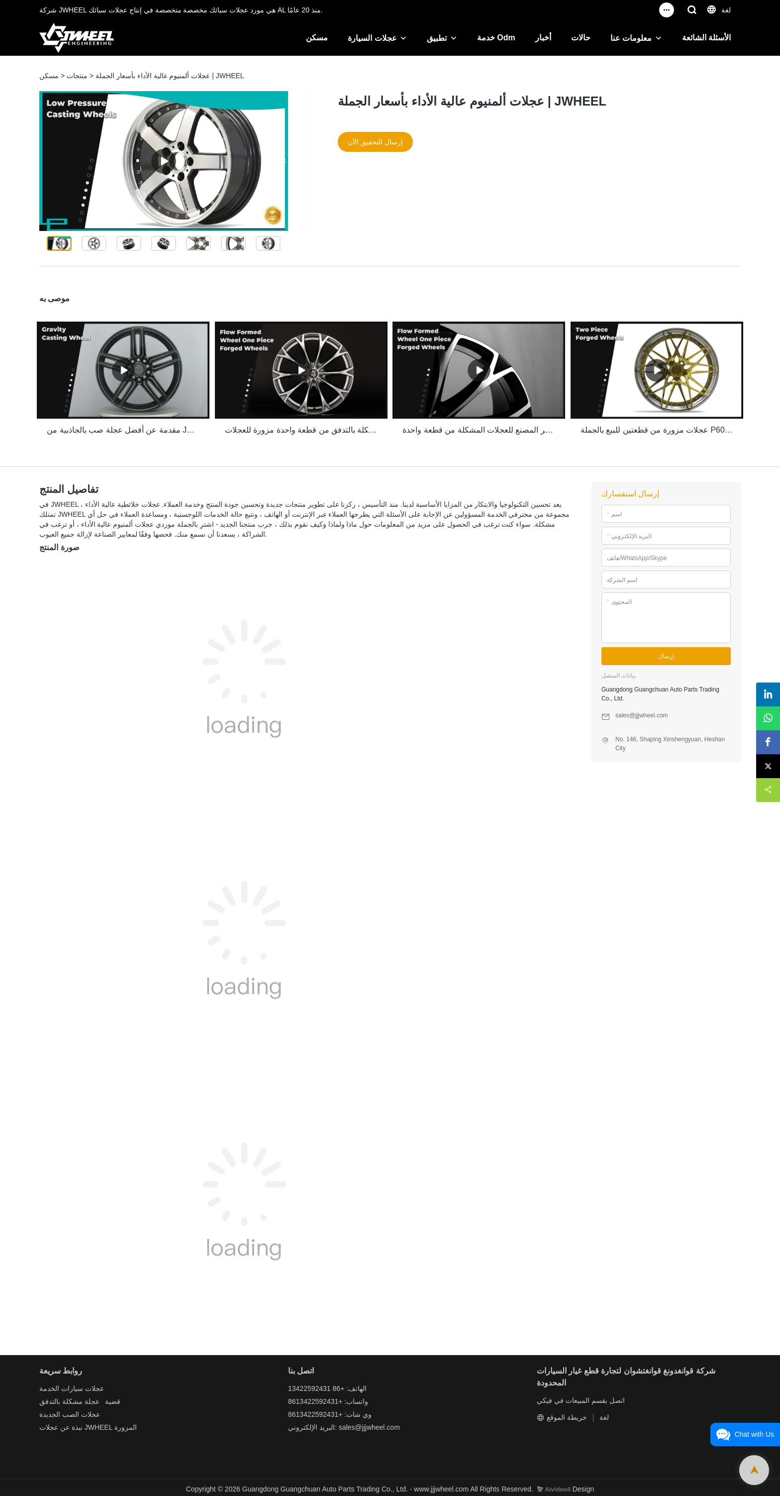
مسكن (317, 37)
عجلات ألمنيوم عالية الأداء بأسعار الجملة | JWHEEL (170, 76)
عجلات (48, 1424)
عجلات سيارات (82, 1385)
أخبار (543, 37)
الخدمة (49, 1385)
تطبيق (437, 38)
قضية (112, 1398)
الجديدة (49, 1411)
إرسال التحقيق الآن (375, 142)
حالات (580, 37)
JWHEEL (98, 1424)
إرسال (666, 653)
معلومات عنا (631, 38)
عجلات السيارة (372, 38)
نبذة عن (71, 1424)
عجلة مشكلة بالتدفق (69, 1398)
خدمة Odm (496, 37)
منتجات (77, 76)
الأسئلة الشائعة (706, 37)
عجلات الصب (81, 1411)
